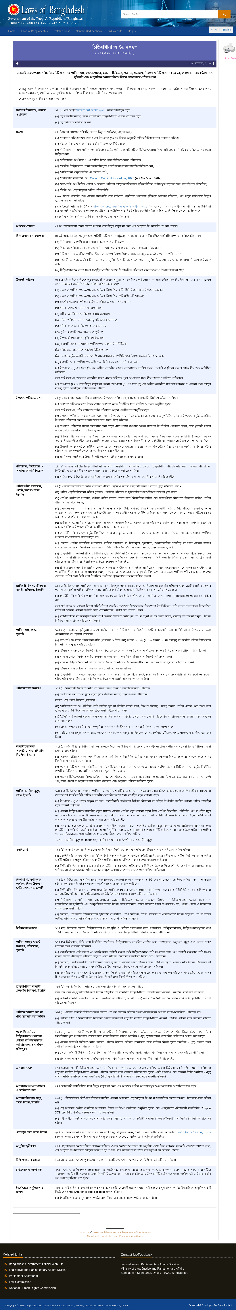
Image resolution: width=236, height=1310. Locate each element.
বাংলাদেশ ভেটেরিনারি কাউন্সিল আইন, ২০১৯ (120, 206)
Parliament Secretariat (23, 1275)
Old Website (115, 31)
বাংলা (214, 29)
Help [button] (132, 31)
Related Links (62, 31)
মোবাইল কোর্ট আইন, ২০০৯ (194, 1132)
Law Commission (20, 1281)
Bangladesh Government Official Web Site (36, 1264)
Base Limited (225, 1305)
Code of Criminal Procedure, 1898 (112, 178)
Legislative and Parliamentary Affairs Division (38, 1269)
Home (12, 31)
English (226, 29)
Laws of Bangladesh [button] (34, 31)
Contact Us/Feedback (89, 31)
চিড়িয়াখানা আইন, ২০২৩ (91, 110)
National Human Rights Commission (32, 1288)
